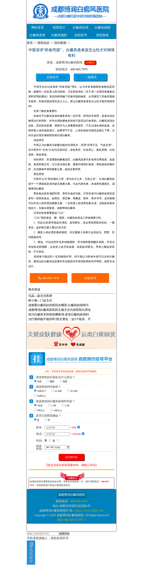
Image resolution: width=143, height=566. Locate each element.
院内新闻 (60, 42)
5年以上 (41, 410)
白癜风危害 (37, 35)
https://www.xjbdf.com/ (90, 510)
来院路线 (102, 35)
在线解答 (90, 62)
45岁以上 (41, 396)
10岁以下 (41, 391)
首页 (30, 42)
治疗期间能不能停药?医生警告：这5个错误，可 (59, 319)
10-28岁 (58, 391)
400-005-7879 (79, 69)
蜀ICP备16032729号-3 (71, 519)
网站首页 (37, 27)
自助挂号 (80, 35)
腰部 (52, 381)
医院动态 (44, 42)
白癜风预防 (59, 35)
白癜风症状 (81, 27)
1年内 (40, 405)
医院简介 (59, 27)
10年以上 (57, 410)
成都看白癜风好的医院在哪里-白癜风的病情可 (58, 305)
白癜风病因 (102, 27)
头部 (39, 381)
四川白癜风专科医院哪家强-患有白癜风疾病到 (58, 314)
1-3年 (53, 405)
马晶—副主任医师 (40, 295)
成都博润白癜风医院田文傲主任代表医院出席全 (59, 309)
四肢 (65, 381)
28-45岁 (74, 391)
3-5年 (67, 405)
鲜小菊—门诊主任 (40, 300)
